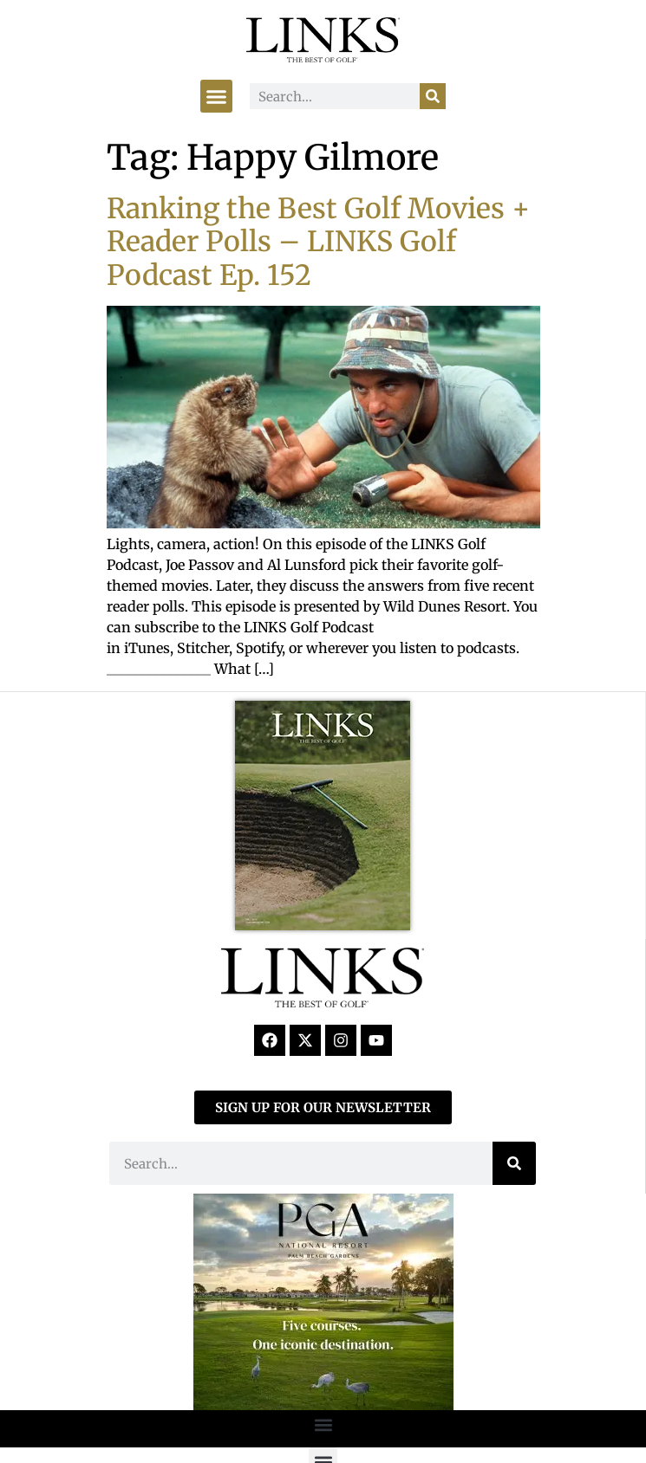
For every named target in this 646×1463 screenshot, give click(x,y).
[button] (216, 96)
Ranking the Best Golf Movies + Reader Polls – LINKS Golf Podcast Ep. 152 (318, 242)
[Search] (433, 96)
